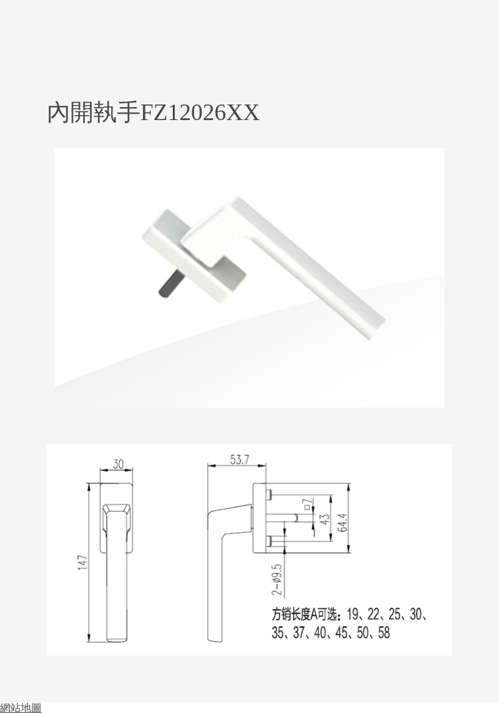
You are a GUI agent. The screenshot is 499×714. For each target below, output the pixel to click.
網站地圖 (21, 707)
